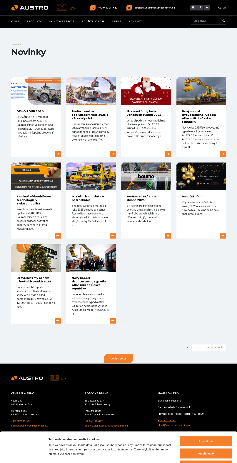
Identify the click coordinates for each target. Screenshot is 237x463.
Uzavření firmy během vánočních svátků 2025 (144, 112)
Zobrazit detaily (195, 455)
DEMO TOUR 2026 (30, 111)
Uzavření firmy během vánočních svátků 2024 (34, 279)
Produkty (34, 21)
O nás (15, 21)
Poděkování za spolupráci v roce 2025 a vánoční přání (90, 114)
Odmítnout (206, 438)
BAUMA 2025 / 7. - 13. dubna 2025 (142, 198)
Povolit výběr (206, 426)
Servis (116, 21)
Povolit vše (206, 414)
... (201, 347)
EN (224, 7)
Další (219, 347)
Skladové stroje (61, 21)
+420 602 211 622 (108, 7)
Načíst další (118, 358)
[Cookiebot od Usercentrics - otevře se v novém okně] (24, 456)
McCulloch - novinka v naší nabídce (88, 198)
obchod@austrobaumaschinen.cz (155, 8)
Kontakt (135, 21)
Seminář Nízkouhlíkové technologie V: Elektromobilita (34, 200)
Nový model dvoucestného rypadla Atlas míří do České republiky (199, 116)
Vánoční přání (192, 196)
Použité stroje (93, 21)
